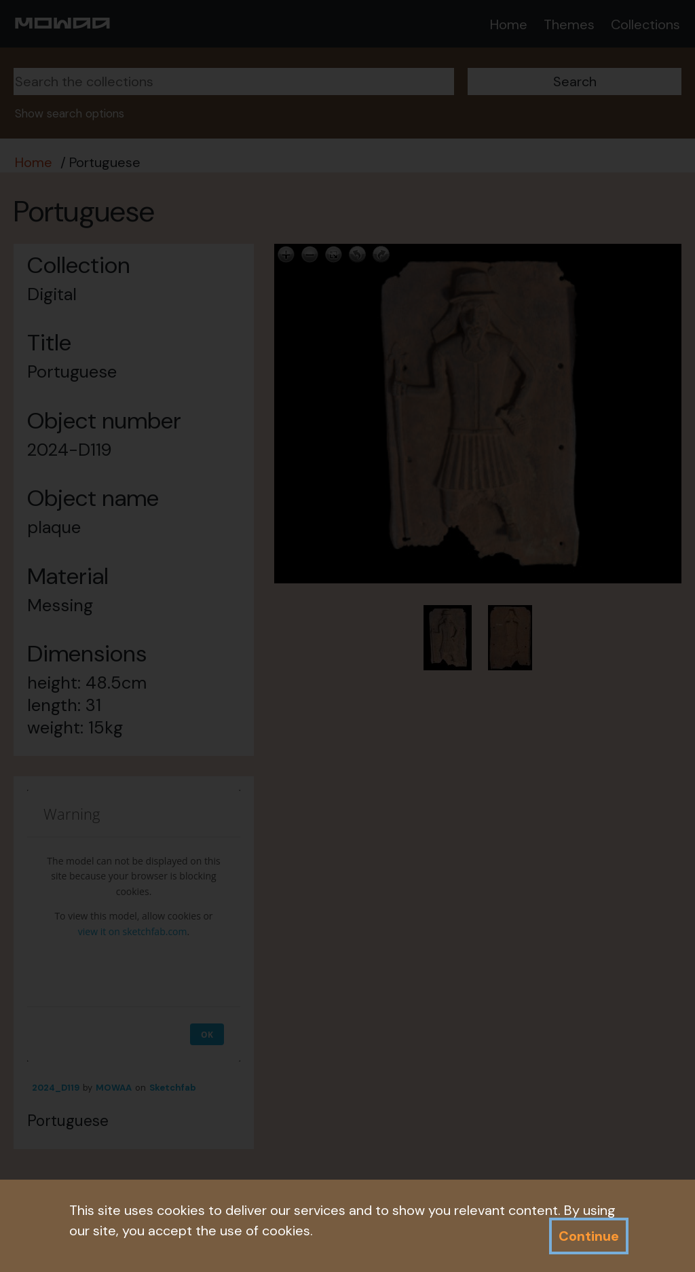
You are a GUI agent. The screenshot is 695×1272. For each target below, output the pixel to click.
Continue (589, 1236)
